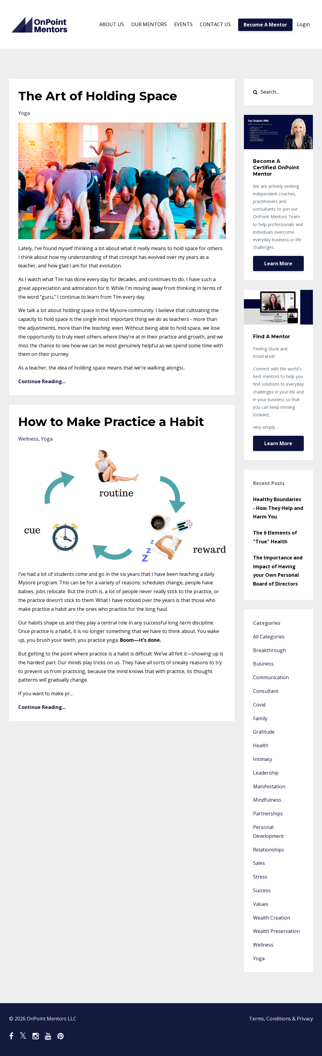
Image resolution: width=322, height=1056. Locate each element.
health (260, 745)
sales (259, 863)
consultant (265, 691)
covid (259, 704)
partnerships (268, 813)
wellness (28, 438)
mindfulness (267, 799)
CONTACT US (215, 24)
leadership (266, 772)
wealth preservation (276, 931)
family (260, 718)
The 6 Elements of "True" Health (275, 537)
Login (303, 24)
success (262, 890)
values (260, 904)
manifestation (269, 786)
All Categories (269, 636)
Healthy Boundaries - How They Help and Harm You (278, 508)
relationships (268, 849)
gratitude (264, 731)
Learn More (278, 263)
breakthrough (269, 650)
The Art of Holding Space (97, 95)
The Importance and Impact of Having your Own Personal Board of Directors (278, 570)
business (263, 663)
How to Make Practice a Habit (111, 421)
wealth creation (271, 917)
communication (271, 677)
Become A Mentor (265, 24)
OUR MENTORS (149, 24)
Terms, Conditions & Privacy (281, 1018)
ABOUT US (111, 24)
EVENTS (183, 24)
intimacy (262, 759)
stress (260, 876)
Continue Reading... (42, 381)
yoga (24, 113)
